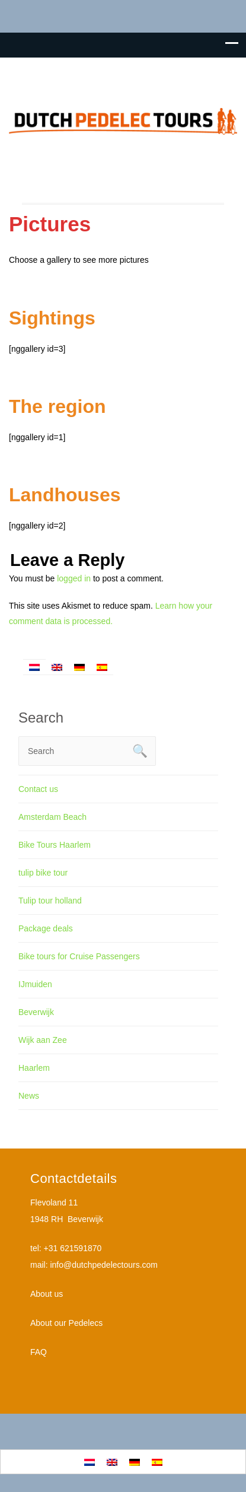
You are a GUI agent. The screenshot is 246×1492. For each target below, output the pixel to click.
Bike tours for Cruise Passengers (79, 956)
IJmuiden (35, 984)
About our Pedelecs (66, 1323)
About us (46, 1294)
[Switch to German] (79, 667)
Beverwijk (36, 1012)
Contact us (38, 789)
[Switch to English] (57, 667)
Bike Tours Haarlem (54, 845)
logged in (74, 578)
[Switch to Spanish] (102, 667)
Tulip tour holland (50, 900)
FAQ (38, 1352)
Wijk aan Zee (42, 1040)
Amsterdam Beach (52, 817)
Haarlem (34, 1068)
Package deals (45, 928)
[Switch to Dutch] (34, 667)
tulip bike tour (43, 872)
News (28, 1095)
